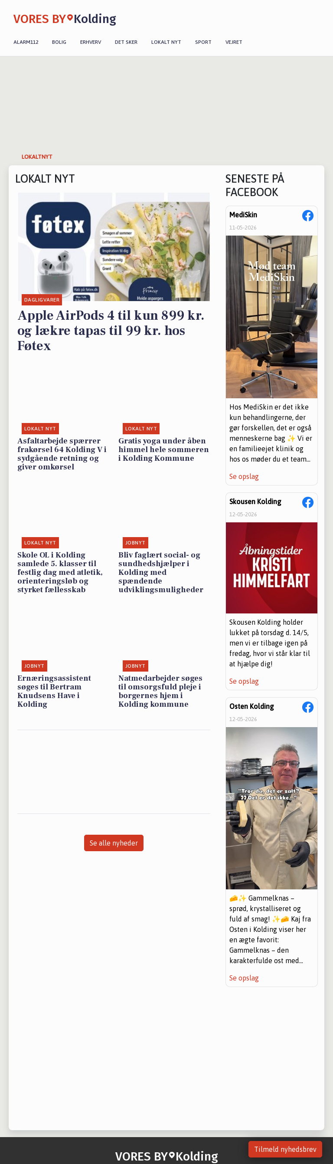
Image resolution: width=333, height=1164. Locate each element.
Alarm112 (25, 42)
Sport (203, 42)
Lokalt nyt (166, 42)
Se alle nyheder (114, 843)
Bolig (59, 42)
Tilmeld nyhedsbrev (285, 1149)
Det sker (126, 42)
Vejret (233, 42)
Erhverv (90, 42)
